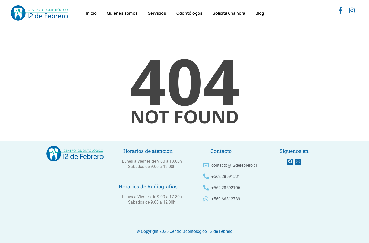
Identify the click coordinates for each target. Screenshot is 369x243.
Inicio (91, 13)
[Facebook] (340, 11)
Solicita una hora (229, 13)
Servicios (157, 13)
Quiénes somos (122, 13)
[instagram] (352, 11)
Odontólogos (189, 13)
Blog (259, 13)
